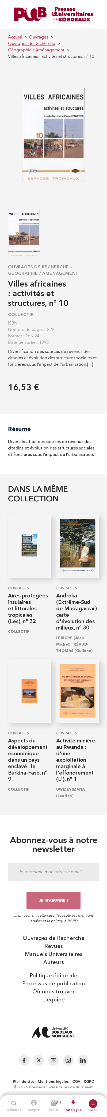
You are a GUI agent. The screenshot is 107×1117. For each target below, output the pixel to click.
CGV (76, 1082)
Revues (53, 946)
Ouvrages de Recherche (38, 267)
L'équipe (53, 1000)
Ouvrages (18, 588)
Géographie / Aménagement (43, 274)
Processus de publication (53, 984)
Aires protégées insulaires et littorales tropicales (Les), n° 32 (28, 608)
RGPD (89, 1082)
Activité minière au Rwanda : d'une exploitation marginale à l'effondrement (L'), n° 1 (75, 760)
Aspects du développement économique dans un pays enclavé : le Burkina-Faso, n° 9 (28, 760)
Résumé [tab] (19, 429)
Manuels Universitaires (53, 954)
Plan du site (23, 1082)
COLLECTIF (20, 315)
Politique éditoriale (53, 976)
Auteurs (53, 962)
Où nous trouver (53, 992)
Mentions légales (53, 1082)
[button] (93, 1103)
